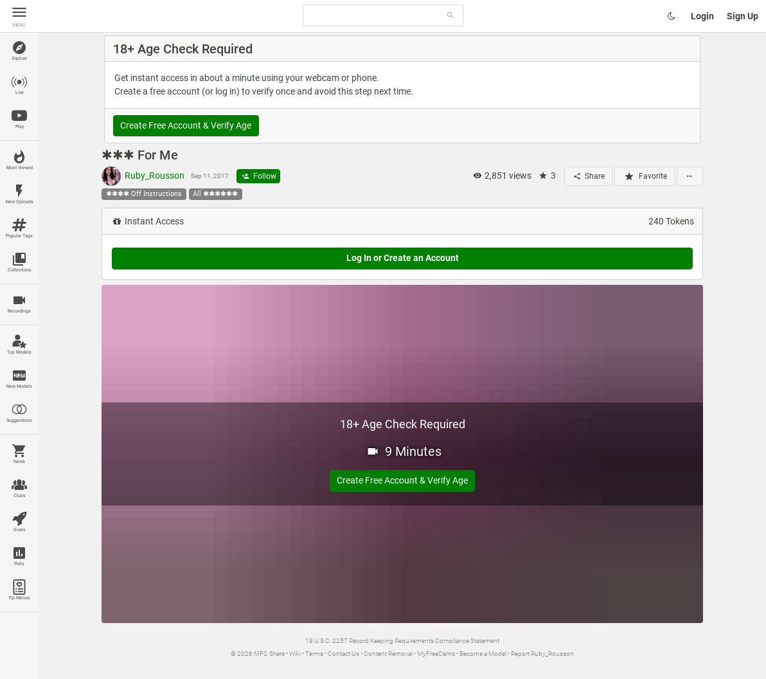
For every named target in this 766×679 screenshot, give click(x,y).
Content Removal (388, 653)
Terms (314, 653)
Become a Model (482, 653)
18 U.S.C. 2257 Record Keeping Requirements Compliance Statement (402, 640)
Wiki (295, 653)
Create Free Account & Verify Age (185, 125)
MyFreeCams (436, 653)
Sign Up (742, 16)
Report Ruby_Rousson (542, 653)
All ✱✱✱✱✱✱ (215, 194)
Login (702, 16)
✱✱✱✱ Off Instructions (144, 194)
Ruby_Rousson (143, 176)
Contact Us (343, 653)
